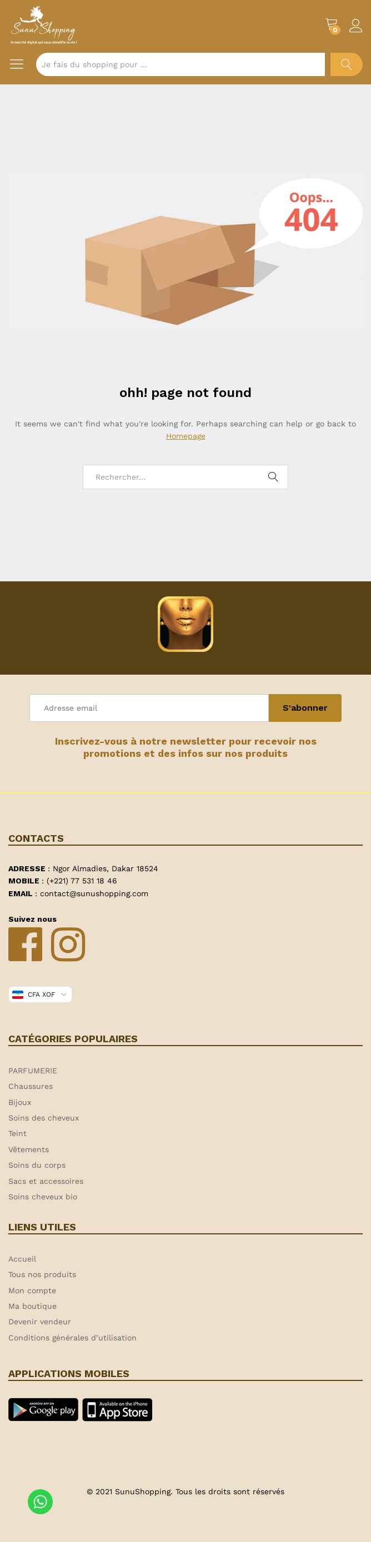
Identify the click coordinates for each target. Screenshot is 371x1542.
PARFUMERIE (32, 1070)
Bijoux (19, 1102)
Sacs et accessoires (45, 1181)
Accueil (22, 1258)
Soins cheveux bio (42, 1196)
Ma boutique (32, 1306)
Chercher (346, 64)
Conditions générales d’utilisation (72, 1337)
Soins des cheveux (43, 1117)
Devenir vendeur (39, 1321)
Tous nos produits (42, 1274)
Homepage (185, 435)
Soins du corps (37, 1165)
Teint (17, 1133)
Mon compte (32, 1290)
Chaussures (30, 1086)
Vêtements (28, 1149)
